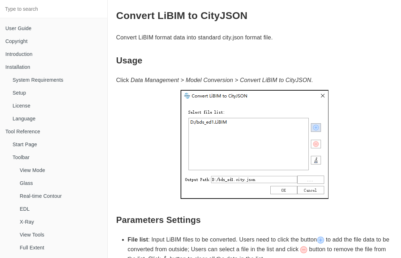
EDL (25, 209)
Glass (26, 183)
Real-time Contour (41, 196)
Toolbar (21, 157)
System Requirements (38, 80)
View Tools (32, 235)
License (22, 106)
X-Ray (27, 222)
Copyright (16, 41)
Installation (17, 67)
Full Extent (32, 247)
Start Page (25, 144)
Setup (19, 93)
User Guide (18, 28)
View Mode (32, 170)
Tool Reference (22, 131)
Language (24, 118)
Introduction (19, 54)
